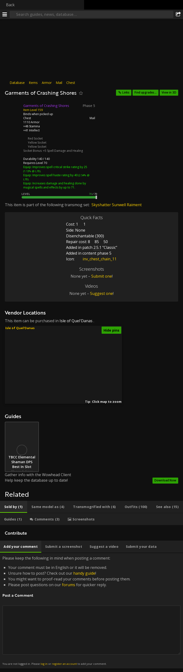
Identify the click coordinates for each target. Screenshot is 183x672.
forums (68, 584)
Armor (47, 82)
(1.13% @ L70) (31, 171)
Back (10, 4)
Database (17, 82)
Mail (59, 82)
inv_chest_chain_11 (95, 259)
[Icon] (13, 109)
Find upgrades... (145, 92)
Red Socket (35, 138)
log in (44, 664)
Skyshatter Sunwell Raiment (117, 204)
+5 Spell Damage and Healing (63, 151)
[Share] (178, 14)
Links (125, 92)
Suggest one (101, 293)
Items (33, 82)
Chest (70, 82)
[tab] (13, 507)
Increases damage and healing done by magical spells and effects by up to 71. (54, 185)
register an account (64, 664)
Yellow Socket (37, 142)
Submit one (101, 276)
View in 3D (169, 92)
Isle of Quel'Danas (76, 320)
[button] (63, 348)
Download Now (165, 480)
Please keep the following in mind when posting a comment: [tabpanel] (91, 610)
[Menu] (5, 14)
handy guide (84, 573)
